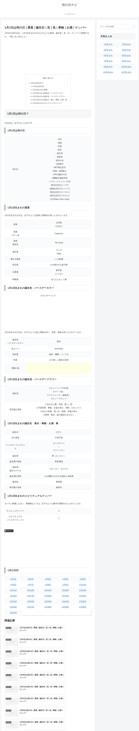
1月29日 (65, 608)
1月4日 (65, 580)
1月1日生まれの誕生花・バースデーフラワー (48, 97)
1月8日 (48, 586)
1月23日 (48, 603)
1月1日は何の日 (37, 87)
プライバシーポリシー (128, 724)
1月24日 (65, 603)
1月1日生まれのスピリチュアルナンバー (47, 104)
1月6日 (13, 586)
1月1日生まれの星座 (39, 90)
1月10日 (82, 586)
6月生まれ (126, 55)
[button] (133, 26)
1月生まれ (9, 532)
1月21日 (13, 603)
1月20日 (82, 597)
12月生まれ (126, 72)
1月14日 (65, 591)
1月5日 (83, 580)
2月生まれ (126, 44)
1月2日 (31, 580)
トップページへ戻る (111, 724)
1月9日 (65, 586)
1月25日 (82, 603)
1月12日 (30, 591)
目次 (45, 78)
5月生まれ (108, 55)
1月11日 (13, 591)
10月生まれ (126, 67)
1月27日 (30, 608)
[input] (117, 26)
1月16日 (13, 597)
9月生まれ (108, 67)
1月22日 (30, 603)
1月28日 (48, 608)
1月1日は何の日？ (36, 83)
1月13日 (48, 591)
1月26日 (13, 608)
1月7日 (31, 586)
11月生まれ (108, 72)
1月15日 (82, 591)
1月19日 (65, 597)
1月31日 (13, 614)
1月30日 (82, 608)
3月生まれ (108, 50)
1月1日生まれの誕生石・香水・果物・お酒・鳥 (49, 101)
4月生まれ (126, 50)
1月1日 (13, 580)
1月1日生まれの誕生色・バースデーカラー (48, 94)
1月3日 (48, 580)
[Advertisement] (48, 56)
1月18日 (48, 597)
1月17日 (30, 597)
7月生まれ (108, 61)
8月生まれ (126, 61)
